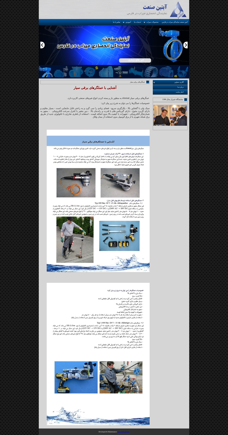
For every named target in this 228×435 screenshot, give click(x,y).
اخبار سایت (180, 92)
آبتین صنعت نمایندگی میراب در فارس (175, 22)
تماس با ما (116, 22)
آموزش (127, 22)
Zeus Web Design (124, 432)
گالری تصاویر (169, 82)
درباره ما (180, 87)
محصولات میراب (151, 22)
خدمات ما (137, 22)
